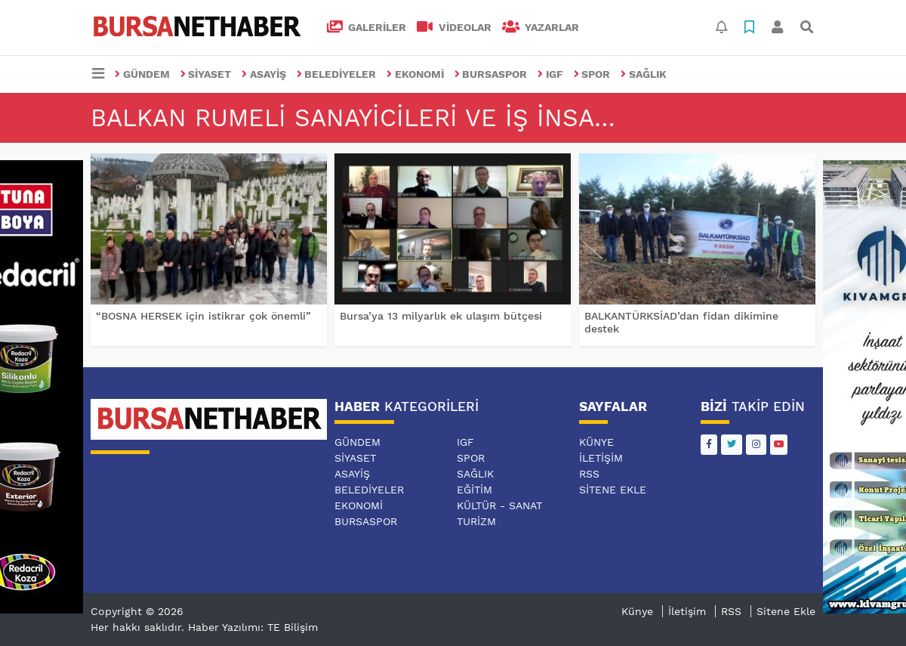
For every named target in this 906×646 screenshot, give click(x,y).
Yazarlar (541, 27)
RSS (589, 474)
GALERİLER (367, 27)
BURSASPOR (491, 74)
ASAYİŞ (264, 74)
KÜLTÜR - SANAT (499, 505)
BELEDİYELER (337, 74)
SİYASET (206, 74)
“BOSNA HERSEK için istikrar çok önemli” (203, 316)
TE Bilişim (292, 627)
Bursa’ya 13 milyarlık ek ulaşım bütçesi (441, 316)
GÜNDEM (142, 74)
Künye (596, 442)
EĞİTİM (474, 490)
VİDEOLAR (454, 27)
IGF (550, 74)
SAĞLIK (644, 74)
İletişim (601, 458)
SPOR (592, 74)
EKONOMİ (415, 74)
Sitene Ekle (612, 490)
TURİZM (476, 521)
